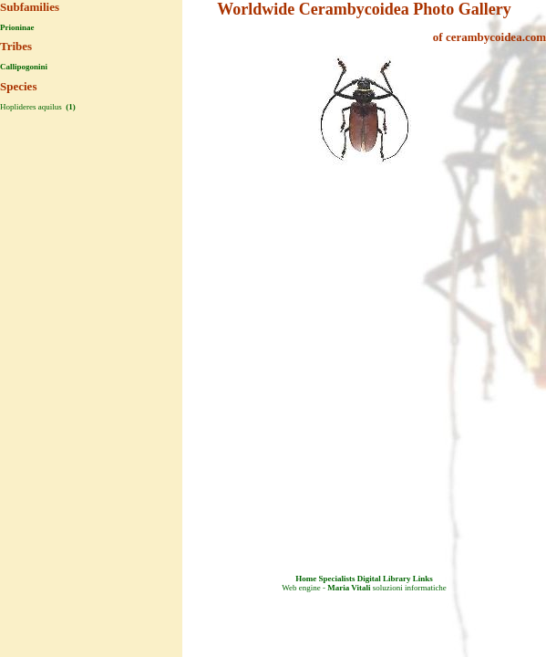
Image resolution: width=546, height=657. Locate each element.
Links (423, 578)
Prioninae (17, 27)
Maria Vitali (348, 587)
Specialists (336, 578)
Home (305, 578)
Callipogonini (23, 66)
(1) (70, 106)
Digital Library (384, 578)
